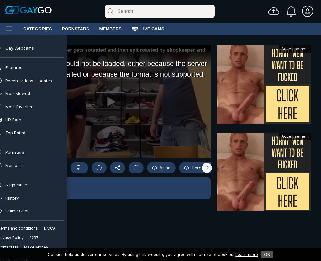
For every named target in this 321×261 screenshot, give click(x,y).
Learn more (246, 254)
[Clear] (213, 11)
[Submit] (110, 11)
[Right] (207, 168)
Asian (161, 167)
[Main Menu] (9, 29)
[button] (110, 188)
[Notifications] (291, 11)
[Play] (110, 101)
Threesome (200, 167)
